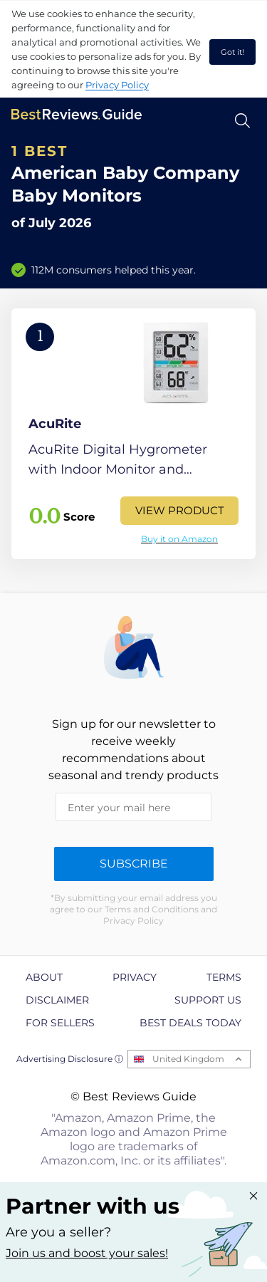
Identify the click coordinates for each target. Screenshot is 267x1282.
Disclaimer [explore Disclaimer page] (57, 1000)
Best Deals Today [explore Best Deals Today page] (190, 1022)
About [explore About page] (44, 977)
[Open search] (242, 120)
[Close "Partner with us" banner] (253, 1196)
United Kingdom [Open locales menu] (188, 1058)
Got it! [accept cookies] (232, 52)
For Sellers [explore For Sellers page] (60, 1022)
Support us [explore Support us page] (207, 1000)
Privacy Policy (117, 84)
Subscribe (134, 863)
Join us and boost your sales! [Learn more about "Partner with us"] (87, 1253)
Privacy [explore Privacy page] (134, 977)
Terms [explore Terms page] (223, 977)
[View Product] (133, 433)
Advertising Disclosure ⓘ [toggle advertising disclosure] (69, 1058)
